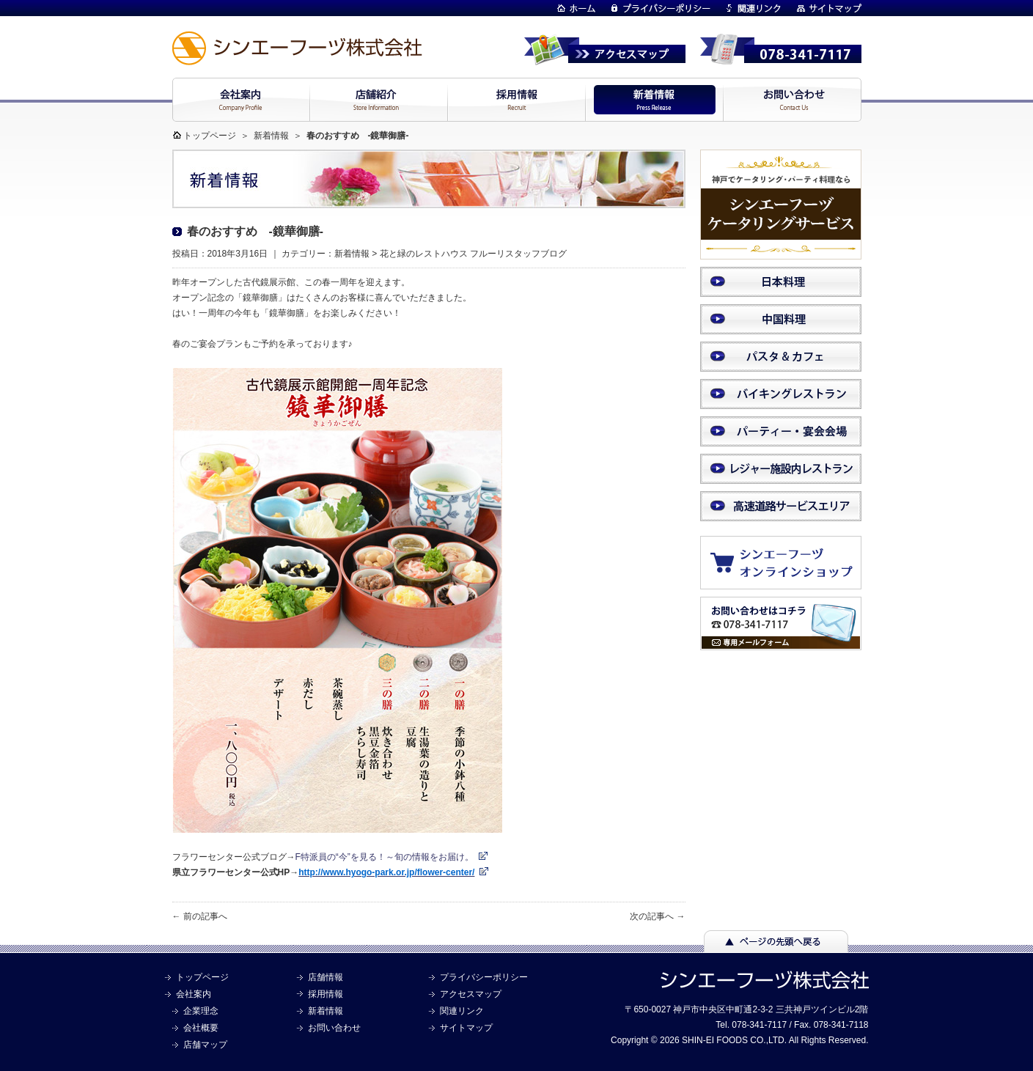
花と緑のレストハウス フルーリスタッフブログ (473, 254)
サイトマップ (466, 1028)
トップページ (209, 135)
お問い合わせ (334, 1028)
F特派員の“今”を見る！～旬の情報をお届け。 (384, 857)
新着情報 (271, 135)
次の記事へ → (657, 916)
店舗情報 (325, 977)
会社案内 (193, 994)
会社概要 (200, 1028)
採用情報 (325, 994)
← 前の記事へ (199, 916)
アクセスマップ (470, 994)
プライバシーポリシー (484, 977)
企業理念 (200, 1011)
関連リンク (462, 1011)
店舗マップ (205, 1044)
